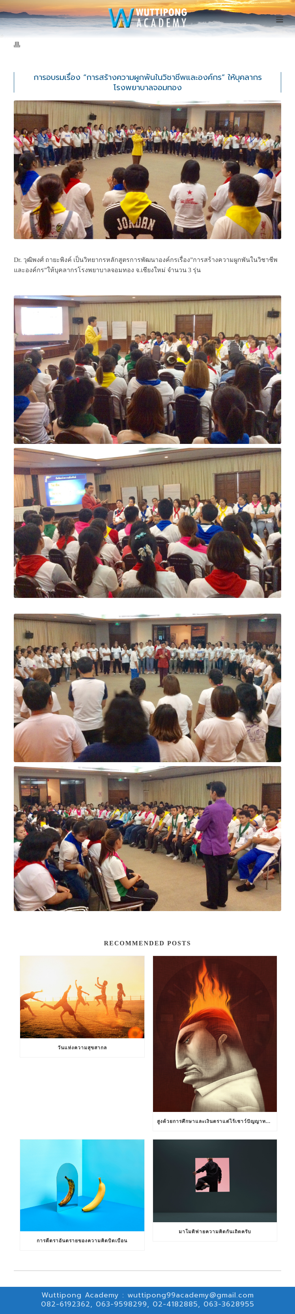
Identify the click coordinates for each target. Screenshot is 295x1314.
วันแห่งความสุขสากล (82, 1047)
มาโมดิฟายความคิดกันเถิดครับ (215, 1231)
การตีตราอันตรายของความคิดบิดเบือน (82, 1240)
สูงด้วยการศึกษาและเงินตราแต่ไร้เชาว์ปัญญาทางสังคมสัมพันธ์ (217, 1121)
